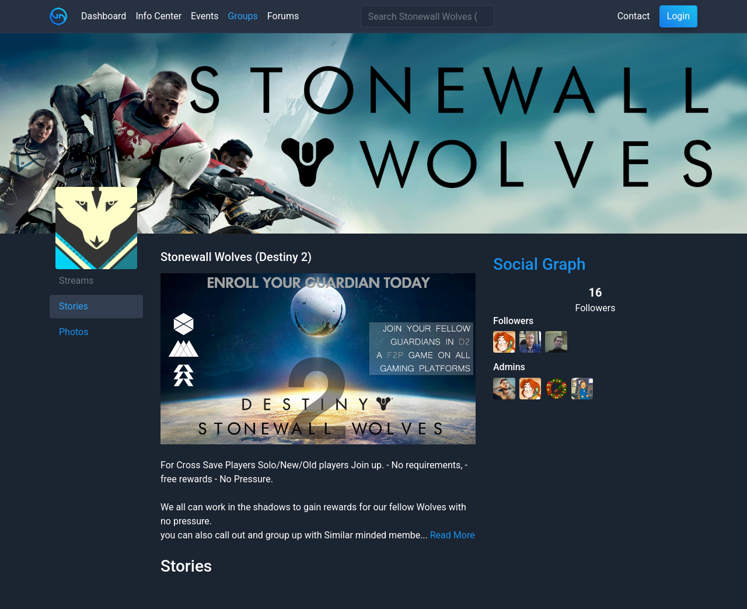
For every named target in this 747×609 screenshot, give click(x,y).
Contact (633, 16)
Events (204, 16)
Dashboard (103, 16)
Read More (452, 535)
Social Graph (539, 264)
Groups (242, 16)
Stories (73, 306)
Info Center (158, 16)
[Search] (427, 16)
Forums (283, 16)
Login (678, 16)
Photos (74, 331)
